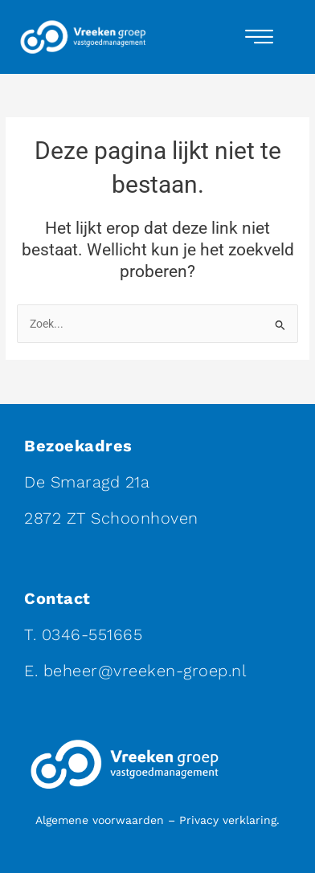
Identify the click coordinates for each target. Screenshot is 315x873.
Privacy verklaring (227, 820)
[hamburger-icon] (259, 37)
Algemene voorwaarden (99, 820)
